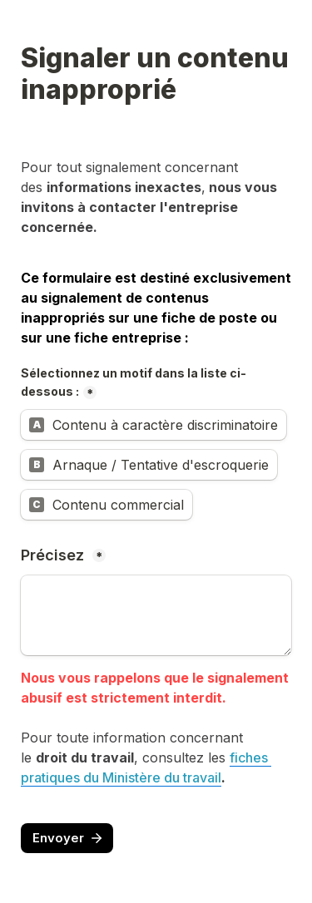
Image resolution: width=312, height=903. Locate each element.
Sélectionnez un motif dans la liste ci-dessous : (133, 382)
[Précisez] (156, 615)
